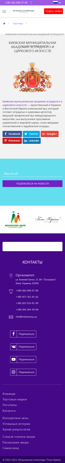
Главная (4, 23)
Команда (9, 394)
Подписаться (22, 334)
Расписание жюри (16, 442)
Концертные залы (16, 418)
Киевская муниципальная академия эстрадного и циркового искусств (32, 103)
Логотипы (10, 405)
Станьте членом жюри (19, 436)
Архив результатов (16, 429)
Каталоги (9, 411)
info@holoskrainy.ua (26, 316)
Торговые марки (15, 399)
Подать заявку (53, 11)
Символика (11, 448)
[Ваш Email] (32, 173)
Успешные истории (16, 424)
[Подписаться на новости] (32, 183)
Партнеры (18, 23)
